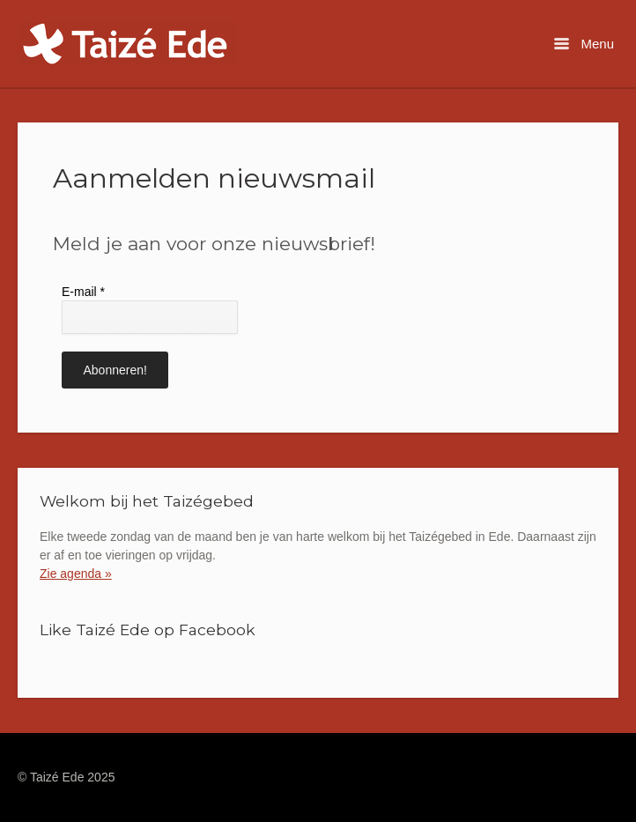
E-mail (83, 292)
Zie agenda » (76, 574)
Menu (584, 43)
